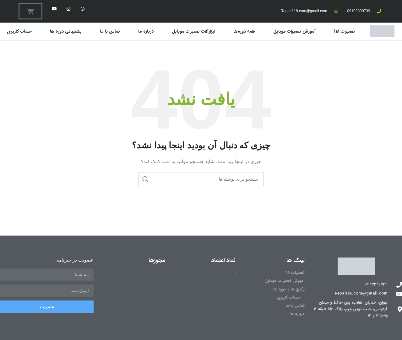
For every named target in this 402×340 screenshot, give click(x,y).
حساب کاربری (19, 31)
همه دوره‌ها (244, 31)
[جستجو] (201, 179)
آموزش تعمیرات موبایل (294, 31)
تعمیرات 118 (344, 31)
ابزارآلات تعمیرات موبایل (193, 31)
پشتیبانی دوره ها (66, 31)
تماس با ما (110, 31)
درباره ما (146, 31)
